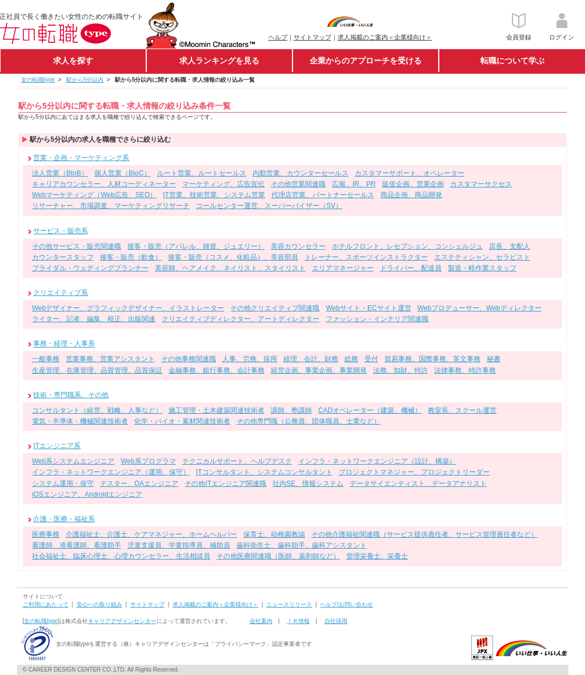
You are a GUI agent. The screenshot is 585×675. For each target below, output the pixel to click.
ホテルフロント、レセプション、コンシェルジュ (407, 246)
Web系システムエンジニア (73, 461)
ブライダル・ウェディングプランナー (90, 268)
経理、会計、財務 (310, 359)
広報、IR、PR (354, 184)
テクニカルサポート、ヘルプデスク (237, 461)
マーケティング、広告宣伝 (223, 184)
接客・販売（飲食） (131, 257)
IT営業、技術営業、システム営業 (214, 195)
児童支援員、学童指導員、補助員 (178, 545)
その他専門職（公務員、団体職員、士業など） (308, 421)
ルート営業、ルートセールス (201, 173)
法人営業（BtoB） (60, 173)
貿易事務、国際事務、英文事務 (432, 359)
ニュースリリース (289, 604)
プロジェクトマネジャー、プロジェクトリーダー (414, 472)
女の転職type (41, 621)
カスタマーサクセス (481, 184)
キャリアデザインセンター (122, 621)
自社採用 (335, 621)
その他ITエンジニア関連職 (225, 484)
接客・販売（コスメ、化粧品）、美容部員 (233, 257)
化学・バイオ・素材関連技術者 (182, 421)
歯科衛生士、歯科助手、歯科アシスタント (302, 545)
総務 (351, 359)
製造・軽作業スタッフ (482, 268)
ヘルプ (278, 37)
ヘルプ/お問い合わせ (346, 604)
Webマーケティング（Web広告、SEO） (94, 195)
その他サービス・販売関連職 (76, 246)
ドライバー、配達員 (411, 268)
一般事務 (45, 359)
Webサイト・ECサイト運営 (368, 308)
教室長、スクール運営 (462, 410)
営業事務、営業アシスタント (110, 359)
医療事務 (45, 534)
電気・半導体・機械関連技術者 (80, 421)
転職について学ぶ (512, 60)
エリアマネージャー (343, 268)
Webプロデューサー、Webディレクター (480, 308)
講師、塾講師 (291, 410)
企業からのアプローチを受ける (366, 60)
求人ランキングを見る (219, 60)
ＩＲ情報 (298, 621)
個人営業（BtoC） (122, 173)
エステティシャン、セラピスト (482, 257)
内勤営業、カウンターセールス (300, 173)
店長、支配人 (509, 246)
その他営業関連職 (298, 184)
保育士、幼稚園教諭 (274, 534)
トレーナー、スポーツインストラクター (366, 257)
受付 (371, 359)
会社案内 (261, 621)
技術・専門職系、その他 (71, 395)
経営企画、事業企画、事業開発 (319, 370)
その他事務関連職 (188, 359)
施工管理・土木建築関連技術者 (217, 410)
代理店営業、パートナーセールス (322, 195)
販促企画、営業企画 (413, 184)
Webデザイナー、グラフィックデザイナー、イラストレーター (128, 308)
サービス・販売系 (60, 231)
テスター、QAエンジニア (139, 484)
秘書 (493, 359)
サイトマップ (312, 37)
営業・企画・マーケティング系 (81, 158)
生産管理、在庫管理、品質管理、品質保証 (97, 370)
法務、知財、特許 (400, 370)
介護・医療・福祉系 (64, 519)
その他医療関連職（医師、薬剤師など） (278, 556)
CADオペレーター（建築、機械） (370, 410)
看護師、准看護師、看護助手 (76, 545)
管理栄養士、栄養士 (377, 556)
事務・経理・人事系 (64, 344)
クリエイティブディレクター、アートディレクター (240, 319)
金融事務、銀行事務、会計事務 (217, 370)
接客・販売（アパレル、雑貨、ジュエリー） (196, 246)
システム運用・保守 (63, 484)
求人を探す (73, 60)
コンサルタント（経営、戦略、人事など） (97, 410)
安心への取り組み (99, 604)
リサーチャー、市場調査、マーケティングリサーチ (111, 206)
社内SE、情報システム (308, 484)
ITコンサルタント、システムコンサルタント (264, 472)
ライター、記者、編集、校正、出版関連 (93, 319)
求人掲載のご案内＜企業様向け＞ (385, 37)
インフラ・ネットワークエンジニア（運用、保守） (111, 472)
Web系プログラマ (148, 461)
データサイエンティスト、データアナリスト (418, 484)
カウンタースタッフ (63, 257)
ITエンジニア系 (57, 446)
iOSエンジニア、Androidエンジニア (87, 494)
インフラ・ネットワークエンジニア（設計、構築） (377, 461)
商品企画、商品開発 (411, 195)
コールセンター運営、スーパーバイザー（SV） (269, 206)
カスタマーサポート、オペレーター (409, 173)
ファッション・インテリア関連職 (377, 319)
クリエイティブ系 (60, 293)
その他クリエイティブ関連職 (274, 308)
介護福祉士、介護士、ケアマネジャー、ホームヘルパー (151, 534)
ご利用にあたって (46, 604)
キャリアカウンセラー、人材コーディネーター (104, 184)
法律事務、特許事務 (465, 370)
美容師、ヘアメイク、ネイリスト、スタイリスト (230, 268)
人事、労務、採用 (249, 359)
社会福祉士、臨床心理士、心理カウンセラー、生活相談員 (121, 556)
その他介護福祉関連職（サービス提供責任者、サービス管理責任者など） (424, 534)
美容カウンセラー (298, 246)
